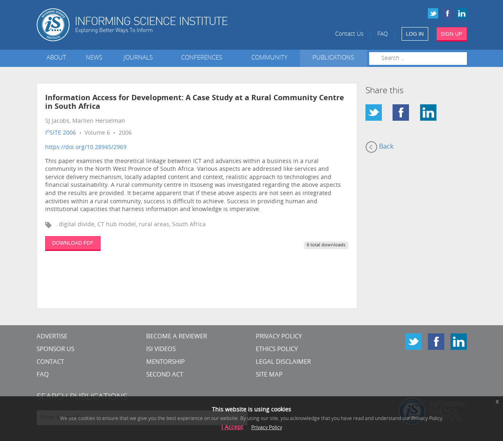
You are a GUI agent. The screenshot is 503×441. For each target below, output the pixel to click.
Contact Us (349, 34)
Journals (140, 58)
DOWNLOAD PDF (72, 243)
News (94, 58)
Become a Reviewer (176, 337)
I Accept (232, 428)
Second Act (164, 375)
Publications (333, 58)
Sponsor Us (55, 350)
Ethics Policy (277, 350)
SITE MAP (269, 375)
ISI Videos (161, 350)
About (56, 58)
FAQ (382, 34)
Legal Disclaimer (283, 362)
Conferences (203, 58)
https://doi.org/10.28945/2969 (85, 148)
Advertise (52, 337)
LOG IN (415, 34)
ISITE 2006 (60, 133)
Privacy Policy (279, 337)
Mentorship (165, 362)
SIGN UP (451, 34)
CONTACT (50, 362)
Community (269, 58)
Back (379, 147)
